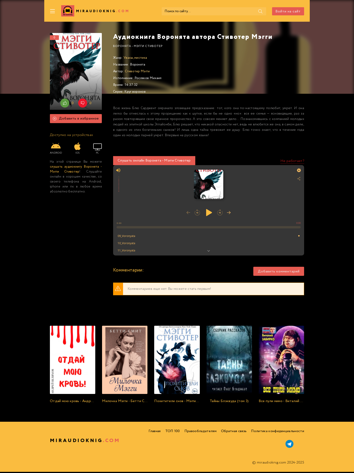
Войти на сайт (288, 11)
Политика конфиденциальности (277, 432)
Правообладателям (200, 432)
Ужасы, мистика (135, 58)
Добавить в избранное (76, 119)
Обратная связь (234, 432)
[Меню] (52, 11)
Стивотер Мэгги (137, 72)
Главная (155, 432)
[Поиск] (244, 11)
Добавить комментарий (279, 272)
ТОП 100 (172, 432)
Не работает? (292, 162)
